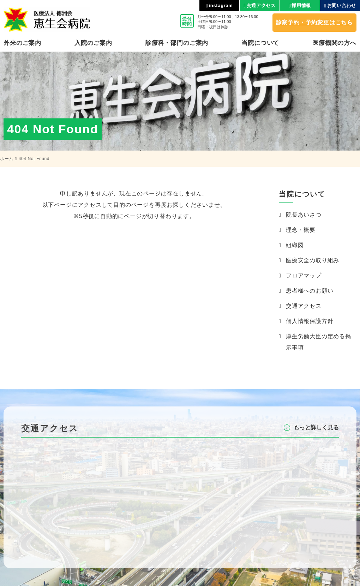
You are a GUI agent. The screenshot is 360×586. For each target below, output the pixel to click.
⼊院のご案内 (93, 43)
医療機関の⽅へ (334, 43)
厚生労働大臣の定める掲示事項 (318, 342)
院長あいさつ (304, 215)
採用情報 (301, 5)
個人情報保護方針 (309, 321)
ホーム (6, 158)
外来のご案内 (22, 43)
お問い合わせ (341, 5)
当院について (260, 43)
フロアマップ (304, 276)
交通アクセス (261, 5)
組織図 (295, 245)
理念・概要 (301, 230)
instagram (221, 5)
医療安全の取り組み (312, 260)
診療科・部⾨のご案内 (177, 43)
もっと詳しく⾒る (316, 427)
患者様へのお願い (309, 291)
